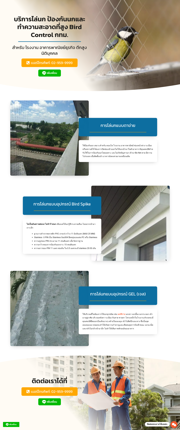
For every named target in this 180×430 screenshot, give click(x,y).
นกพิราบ (121, 314)
